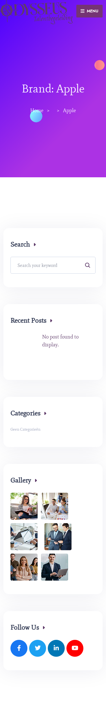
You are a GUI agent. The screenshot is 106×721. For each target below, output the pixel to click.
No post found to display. (60, 341)
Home (36, 110)
